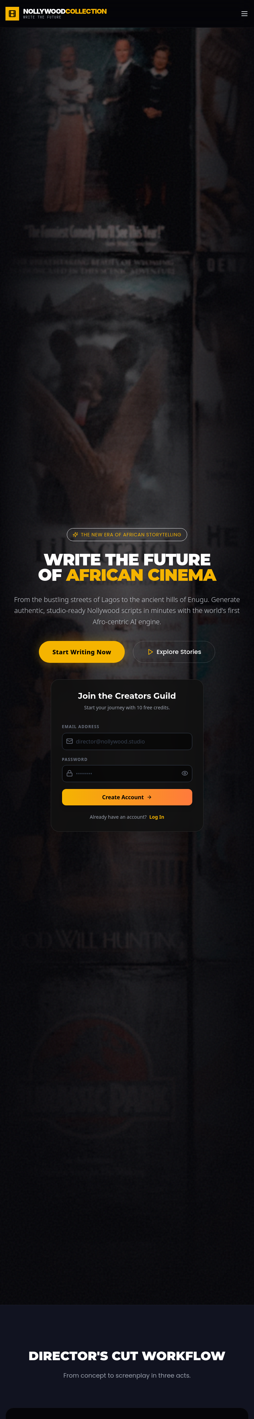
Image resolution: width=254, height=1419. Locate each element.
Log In (156, 817)
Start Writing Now (82, 652)
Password (75, 759)
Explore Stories (174, 651)
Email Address (81, 726)
